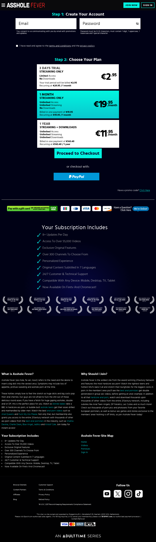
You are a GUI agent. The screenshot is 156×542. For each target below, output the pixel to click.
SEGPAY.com (107, 516)
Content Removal (78, 519)
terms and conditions (60, 46)
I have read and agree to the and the (57, 46)
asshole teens (47, 407)
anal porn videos (54, 411)
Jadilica (37, 424)
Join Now (131, 5)
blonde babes (59, 404)
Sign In (147, 5)
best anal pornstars (35, 421)
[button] (40, 78)
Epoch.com (28, 516)
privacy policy (87, 46)
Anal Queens (8, 414)
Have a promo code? (134, 164)
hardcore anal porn (100, 397)
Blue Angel (28, 424)
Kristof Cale (50, 424)
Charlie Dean (15, 424)
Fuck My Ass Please (28, 414)
